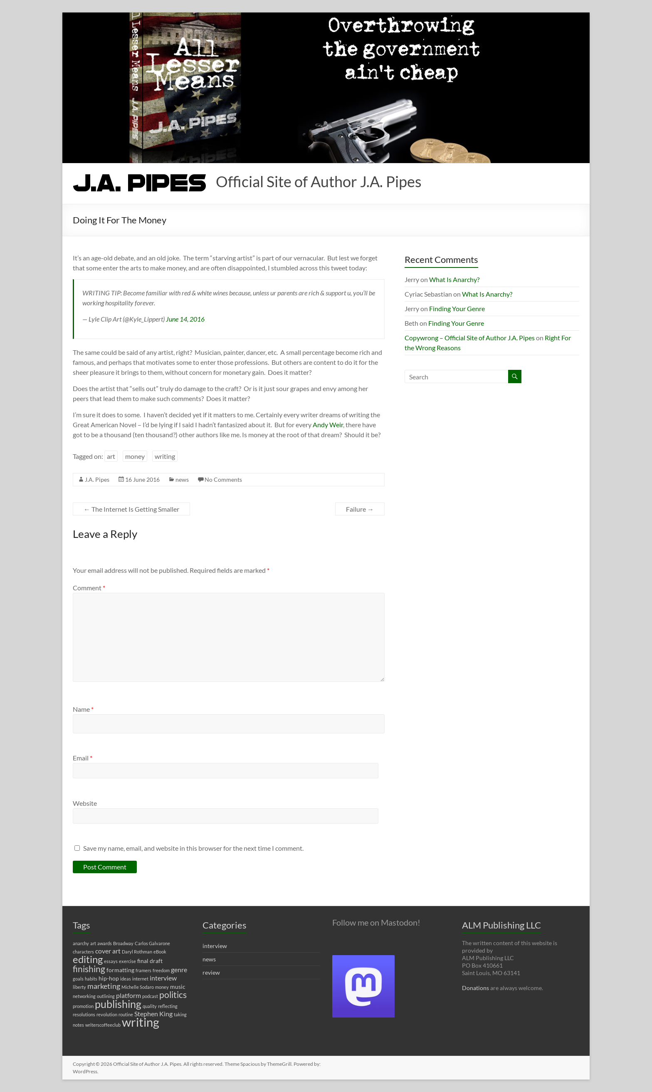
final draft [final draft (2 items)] (150, 960)
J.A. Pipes (97, 479)
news (182, 479)
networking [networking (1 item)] (84, 996)
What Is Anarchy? (454, 279)
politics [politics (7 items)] (173, 994)
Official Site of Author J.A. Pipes (319, 181)
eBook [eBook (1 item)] (159, 951)
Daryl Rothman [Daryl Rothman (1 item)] (137, 951)
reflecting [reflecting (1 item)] (168, 1006)
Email (82, 758)
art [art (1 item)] (93, 943)
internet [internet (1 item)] (140, 978)
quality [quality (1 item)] (150, 1006)
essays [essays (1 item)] (111, 961)
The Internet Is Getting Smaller (131, 509)
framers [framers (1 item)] (143, 970)
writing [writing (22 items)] (140, 1022)
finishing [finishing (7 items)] (89, 968)
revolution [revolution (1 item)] (106, 1014)
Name (83, 709)
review (211, 972)
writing (165, 456)
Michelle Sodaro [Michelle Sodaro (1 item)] (137, 987)
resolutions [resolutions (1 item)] (84, 1014)
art (111, 456)
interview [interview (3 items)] (163, 978)
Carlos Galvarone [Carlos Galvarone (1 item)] (152, 943)
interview (215, 945)
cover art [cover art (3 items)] (108, 951)
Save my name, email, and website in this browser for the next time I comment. (193, 848)
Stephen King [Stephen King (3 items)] (153, 1014)
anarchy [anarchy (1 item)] (81, 943)
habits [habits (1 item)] (91, 978)
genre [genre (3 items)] (179, 969)
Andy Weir (328, 424)
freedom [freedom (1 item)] (161, 970)
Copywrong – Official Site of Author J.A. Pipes (470, 338)
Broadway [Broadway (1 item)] (123, 943)
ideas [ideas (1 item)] (125, 978)
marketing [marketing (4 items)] (103, 986)
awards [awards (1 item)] (104, 943)
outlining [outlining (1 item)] (106, 996)
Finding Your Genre (457, 308)
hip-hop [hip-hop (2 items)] (109, 978)
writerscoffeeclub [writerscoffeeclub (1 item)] (103, 1025)
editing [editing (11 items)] (88, 959)
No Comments (223, 479)
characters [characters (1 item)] (83, 951)
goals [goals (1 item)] (78, 978)
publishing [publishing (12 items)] (118, 1004)
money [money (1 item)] (162, 987)
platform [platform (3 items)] (128, 995)
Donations (475, 987)
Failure (360, 509)
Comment (89, 588)
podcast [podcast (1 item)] (150, 996)
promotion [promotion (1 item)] (83, 1006)
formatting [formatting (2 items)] (120, 969)
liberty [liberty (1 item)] (79, 987)
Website (85, 803)
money (135, 456)
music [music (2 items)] (177, 986)
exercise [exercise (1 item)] (127, 961)
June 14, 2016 (185, 319)
